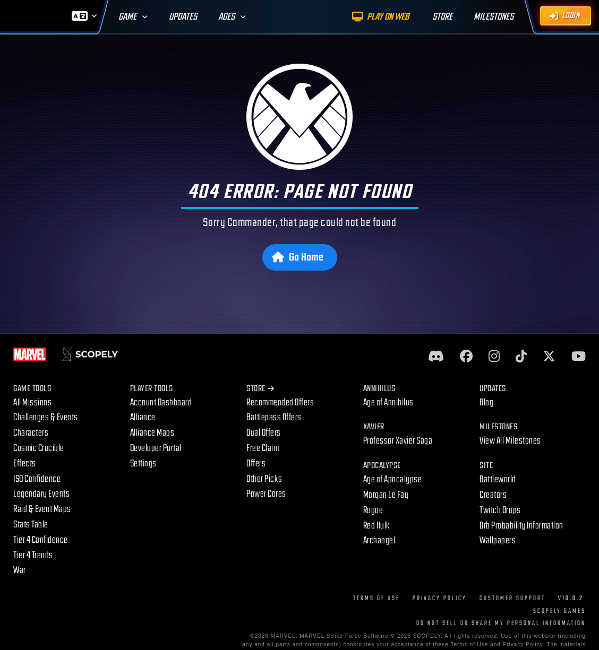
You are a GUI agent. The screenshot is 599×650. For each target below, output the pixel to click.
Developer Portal (156, 448)
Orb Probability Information (521, 525)
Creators (493, 494)
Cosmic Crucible (38, 448)
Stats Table (30, 524)
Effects (24, 463)
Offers (256, 463)
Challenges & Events (45, 417)
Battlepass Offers (274, 417)
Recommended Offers (280, 402)
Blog (486, 402)
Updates (183, 16)
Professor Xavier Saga (398, 440)
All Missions (32, 402)
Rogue (373, 510)
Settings (143, 463)
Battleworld (498, 479)
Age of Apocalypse (392, 479)
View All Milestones (510, 440)
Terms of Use (376, 598)
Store (260, 389)
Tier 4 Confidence (40, 539)
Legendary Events (41, 493)
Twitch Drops (500, 510)
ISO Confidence (37, 478)
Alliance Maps (152, 432)
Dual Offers (263, 432)
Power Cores (266, 493)
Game (127, 16)
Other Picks (264, 478)
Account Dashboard (161, 402)
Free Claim (262, 448)
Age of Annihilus (388, 402)
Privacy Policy (440, 598)
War (19, 570)
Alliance (143, 417)
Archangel (379, 540)
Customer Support (512, 598)
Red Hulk (376, 525)
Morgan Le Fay (386, 494)
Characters (30, 432)
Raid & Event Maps (42, 509)
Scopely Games (559, 611)
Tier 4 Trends (33, 555)
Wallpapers (498, 540)
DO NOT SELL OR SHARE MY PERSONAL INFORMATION (501, 623)
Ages (226, 16)
